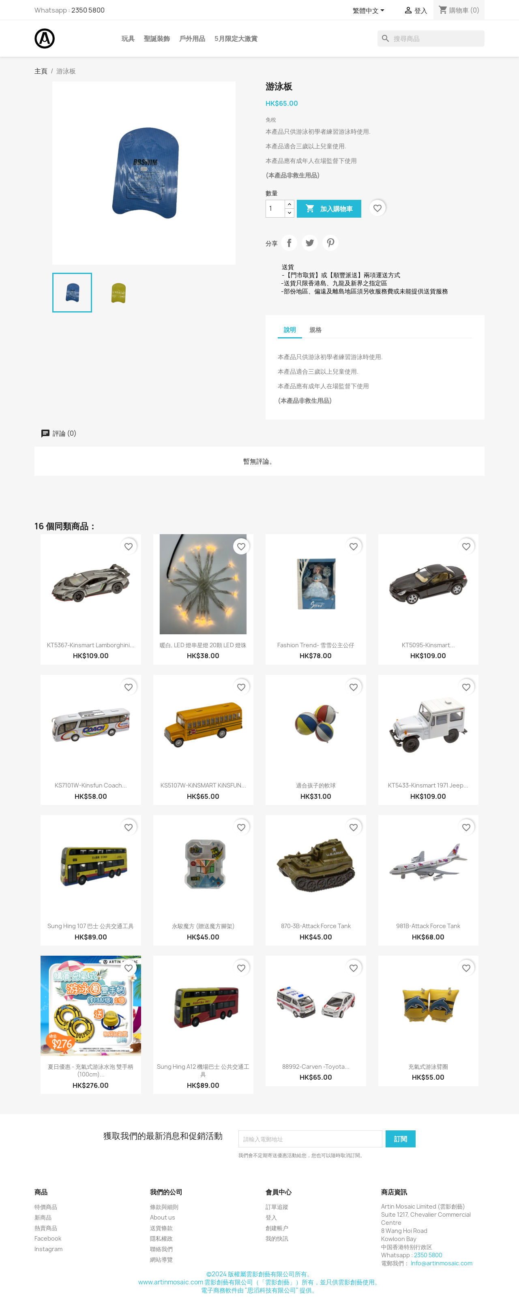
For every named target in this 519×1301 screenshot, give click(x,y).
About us (162, 1217)
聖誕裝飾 (157, 38)
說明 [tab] (290, 329)
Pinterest (330, 243)
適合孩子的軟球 (316, 785)
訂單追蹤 (277, 1207)
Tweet (310, 243)
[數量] (275, 209)
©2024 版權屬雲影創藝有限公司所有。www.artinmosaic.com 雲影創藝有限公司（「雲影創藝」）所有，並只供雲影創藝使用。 (259, 1278)
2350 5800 (88, 10)
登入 (271, 1217)
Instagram (48, 1249)
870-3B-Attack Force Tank (316, 926)
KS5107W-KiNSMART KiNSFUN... (203, 785)
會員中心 (279, 1192)
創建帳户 (277, 1228)
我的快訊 (277, 1238)
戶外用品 (192, 38)
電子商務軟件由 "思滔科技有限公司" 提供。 (259, 1290)
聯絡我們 (161, 1249)
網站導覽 (161, 1259)
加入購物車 (329, 208)
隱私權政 (161, 1238)
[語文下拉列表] (370, 11)
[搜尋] (431, 38)
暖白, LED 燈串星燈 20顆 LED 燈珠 (203, 645)
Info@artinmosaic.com (441, 1263)
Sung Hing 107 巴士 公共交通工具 (90, 926)
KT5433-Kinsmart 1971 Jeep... (428, 785)
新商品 (42, 1217)
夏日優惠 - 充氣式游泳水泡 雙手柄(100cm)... (90, 1070)
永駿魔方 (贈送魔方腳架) (203, 926)
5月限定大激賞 (235, 38)
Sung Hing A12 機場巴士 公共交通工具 (203, 1070)
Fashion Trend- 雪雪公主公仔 (315, 645)
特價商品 (45, 1207)
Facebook (47, 1238)
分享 (289, 243)
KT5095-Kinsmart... (428, 645)
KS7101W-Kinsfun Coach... (91, 785)
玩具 (128, 38)
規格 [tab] (315, 329)
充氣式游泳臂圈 (428, 1066)
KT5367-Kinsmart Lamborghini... (91, 645)
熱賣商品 (45, 1228)
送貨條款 (161, 1228)
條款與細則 (164, 1207)
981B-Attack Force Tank (428, 926)
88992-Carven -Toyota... (316, 1066)
